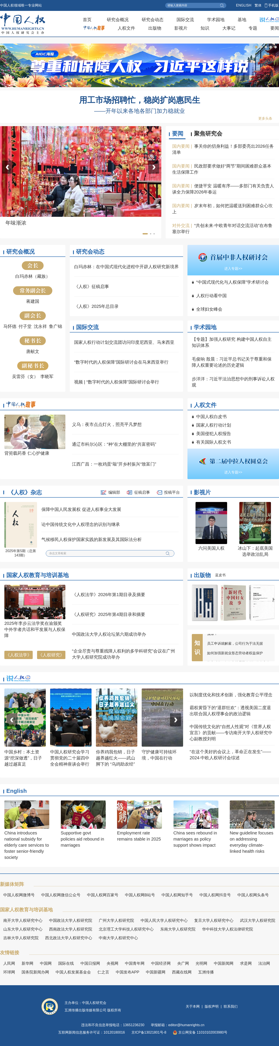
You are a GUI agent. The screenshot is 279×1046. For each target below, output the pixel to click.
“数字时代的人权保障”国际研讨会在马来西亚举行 (121, 362)
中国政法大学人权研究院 (70, 920)
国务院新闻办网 (35, 972)
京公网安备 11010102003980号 (200, 1032)
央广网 (183, 963)
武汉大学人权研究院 (257, 920)
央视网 (112, 963)
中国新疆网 (155, 972)
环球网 (9, 972)
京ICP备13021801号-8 (148, 1032)
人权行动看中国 (211, 295)
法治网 (264, 963)
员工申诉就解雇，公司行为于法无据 (235, 646)
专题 (252, 28)
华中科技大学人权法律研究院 (227, 929)
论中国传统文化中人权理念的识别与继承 (80, 524)
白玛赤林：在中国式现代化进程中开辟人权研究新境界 (126, 266)
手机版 (273, 5)
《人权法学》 (18, 655)
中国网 (46, 963)
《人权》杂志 (25, 492)
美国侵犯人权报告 (213, 433)
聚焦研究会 (208, 133)
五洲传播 (206, 972)
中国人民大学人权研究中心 (164, 920)
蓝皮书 (220, 575)
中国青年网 (135, 963)
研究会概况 (118, 19)
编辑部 (114, 492)
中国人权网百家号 (102, 895)
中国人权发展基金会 (73, 972)
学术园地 (216, 19)
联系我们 (230, 1006)
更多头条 (265, 118)
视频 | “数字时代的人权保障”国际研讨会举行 (116, 382)
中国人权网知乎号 (177, 895)
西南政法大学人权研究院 (70, 929)
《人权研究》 (51, 655)
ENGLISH (243, 5)
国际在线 (66, 963)
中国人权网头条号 (253, 895)
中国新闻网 (223, 963)
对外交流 (181, 225)
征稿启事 (142, 492)
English (16, 790)
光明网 (201, 963)
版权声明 (212, 1006)
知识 (205, 28)
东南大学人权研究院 (178, 929)
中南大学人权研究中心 (118, 938)
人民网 (9, 963)
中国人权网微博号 (19, 895)
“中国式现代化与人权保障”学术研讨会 (232, 282)
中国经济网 (161, 963)
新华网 (27, 963)
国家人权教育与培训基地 (37, 575)
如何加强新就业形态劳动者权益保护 (235, 655)
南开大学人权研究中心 (23, 920)
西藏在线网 (182, 972)
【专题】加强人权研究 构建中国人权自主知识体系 (232, 342)
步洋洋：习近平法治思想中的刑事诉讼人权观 (233, 381)
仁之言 (103, 972)
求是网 (246, 963)
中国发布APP (127, 972)
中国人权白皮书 (211, 416)
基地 (242, 19)
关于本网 (193, 1006)
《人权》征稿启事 (91, 286)
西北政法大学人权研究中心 (68, 938)
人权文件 (126, 28)
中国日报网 (90, 963)
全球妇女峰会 (209, 309)
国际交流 (185, 19)
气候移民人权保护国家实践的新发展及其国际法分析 (91, 539)
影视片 (180, 28)
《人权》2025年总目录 (96, 306)
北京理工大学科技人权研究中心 (126, 929)
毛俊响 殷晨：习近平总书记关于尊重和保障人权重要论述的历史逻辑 (232, 362)
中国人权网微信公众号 (60, 895)
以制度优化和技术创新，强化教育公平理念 (231, 694)
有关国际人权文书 (213, 442)
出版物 (154, 28)
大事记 (228, 28)
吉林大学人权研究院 (21, 938)
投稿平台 (172, 492)
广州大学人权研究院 (116, 920)
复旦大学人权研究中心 (213, 920)
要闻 (274, 28)
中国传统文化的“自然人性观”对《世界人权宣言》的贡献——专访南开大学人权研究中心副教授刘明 (231, 732)
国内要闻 (181, 146)
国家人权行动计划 (213, 425)
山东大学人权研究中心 (23, 929)
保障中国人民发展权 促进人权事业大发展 (81, 509)
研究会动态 (152, 19)
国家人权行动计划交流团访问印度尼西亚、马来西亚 (124, 342)
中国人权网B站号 (140, 895)
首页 (87, 19)
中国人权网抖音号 (215, 895)
